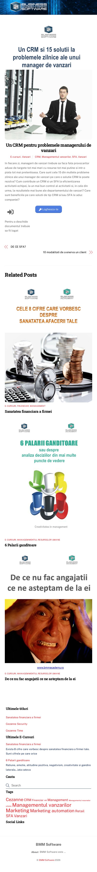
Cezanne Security (16, 723)
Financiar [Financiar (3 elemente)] (38, 800)
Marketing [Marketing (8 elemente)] (17, 810)
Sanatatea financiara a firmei (28, 411)
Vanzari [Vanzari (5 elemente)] (20, 816)
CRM (38, 156)
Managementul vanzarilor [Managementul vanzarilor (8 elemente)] (41, 805)
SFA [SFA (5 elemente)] (9, 816)
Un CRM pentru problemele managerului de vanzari (48, 147)
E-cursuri (15, 156)
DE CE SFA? (18, 246)
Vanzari (26, 156)
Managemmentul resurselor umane (38, 540)
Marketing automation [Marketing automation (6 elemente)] (52, 810)
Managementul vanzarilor (56, 156)
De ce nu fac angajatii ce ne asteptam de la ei (40, 678)
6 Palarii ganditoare (20, 545)
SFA (74, 156)
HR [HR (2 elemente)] (45, 800)
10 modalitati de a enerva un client (64, 252)
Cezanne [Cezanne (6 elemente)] (14, 799)
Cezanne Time (14, 730)
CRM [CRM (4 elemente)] (27, 800)
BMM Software (46, 860)
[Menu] (88, 4)
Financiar (23, 406)
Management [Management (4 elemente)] (57, 800)
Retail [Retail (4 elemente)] (79, 811)
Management (37, 406)
